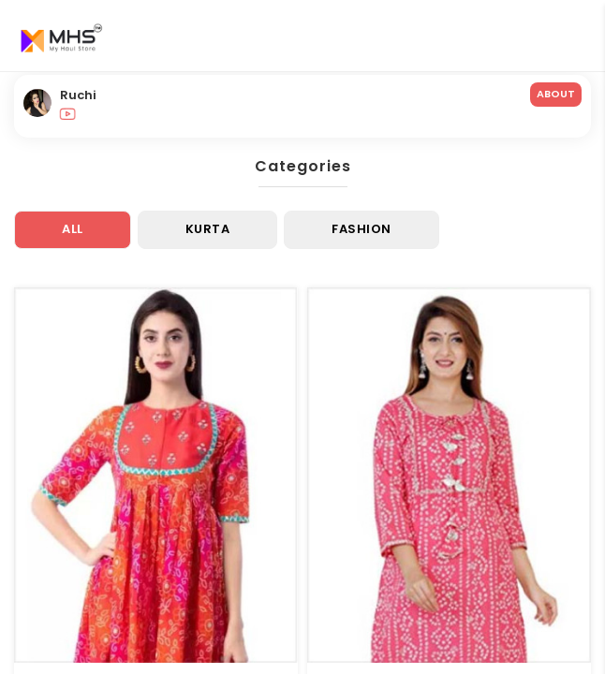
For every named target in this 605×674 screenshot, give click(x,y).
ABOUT (556, 93)
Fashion (361, 229)
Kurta (207, 229)
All (72, 229)
